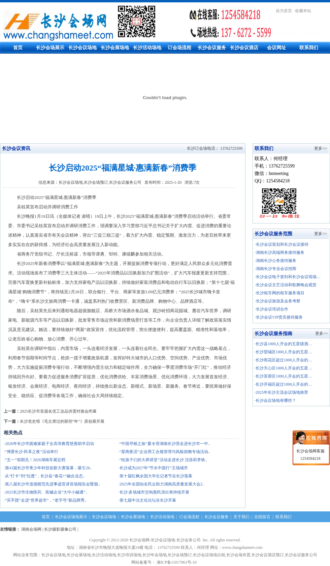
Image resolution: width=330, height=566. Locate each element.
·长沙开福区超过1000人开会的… (283, 384)
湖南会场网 (31, 529)
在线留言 (262, 516)
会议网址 (276, 47)
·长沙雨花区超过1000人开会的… (283, 360)
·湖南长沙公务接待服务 (275, 260)
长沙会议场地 (82, 47)
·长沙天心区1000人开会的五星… (283, 368)
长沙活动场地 (147, 47)
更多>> (320, 148)
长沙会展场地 (115, 47)
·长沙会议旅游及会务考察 (277, 301)
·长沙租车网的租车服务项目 (279, 293)
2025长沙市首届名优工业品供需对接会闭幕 (58, 411)
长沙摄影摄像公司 (60, 529)
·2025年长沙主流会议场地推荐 (281, 392)
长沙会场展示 (50, 47)
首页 (18, 47)
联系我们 (308, 47)
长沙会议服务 (212, 47)
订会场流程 (179, 47)
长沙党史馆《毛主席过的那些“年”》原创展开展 (62, 421)
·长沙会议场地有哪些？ (275, 400)
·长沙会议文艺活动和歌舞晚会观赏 (286, 284)
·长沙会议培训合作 (271, 309)
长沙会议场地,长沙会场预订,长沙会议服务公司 (100, 182)
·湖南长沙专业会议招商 (275, 268)
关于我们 (241, 516)
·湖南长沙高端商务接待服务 (279, 252)
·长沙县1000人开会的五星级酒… (283, 343)
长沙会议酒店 (244, 47)
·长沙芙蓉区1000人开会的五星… (283, 376)
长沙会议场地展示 (71, 516)
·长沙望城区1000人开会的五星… (283, 352)
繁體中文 (322, 10)
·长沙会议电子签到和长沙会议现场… (288, 276)
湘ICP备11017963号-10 (177, 562)
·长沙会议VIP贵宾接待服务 (279, 317)
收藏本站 (303, 10)
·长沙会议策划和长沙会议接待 (281, 244)
